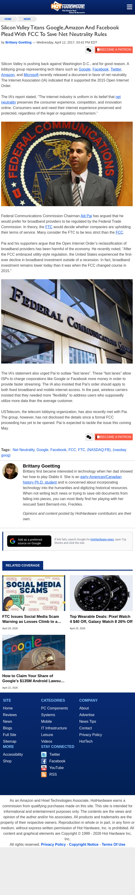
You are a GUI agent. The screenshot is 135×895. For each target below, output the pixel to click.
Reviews (10, 715)
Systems (48, 715)
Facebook (101, 69)
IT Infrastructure (54, 728)
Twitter (116, 69)
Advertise (87, 715)
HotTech (86, 741)
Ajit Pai (86, 216)
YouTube (56, 768)
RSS (53, 774)
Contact (85, 728)
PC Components (54, 708)
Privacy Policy (90, 735)
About (84, 708)
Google (85, 69)
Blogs (7, 728)
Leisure (47, 735)
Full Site (9, 735)
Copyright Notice (83, 844)
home (8, 19)
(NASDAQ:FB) (99, 450)
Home (8, 708)
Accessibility (13, 754)
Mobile (46, 721)
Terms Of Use (113, 844)
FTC (49, 227)
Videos (46, 741)
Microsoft (31, 75)
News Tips (87, 721)
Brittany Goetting (41, 465)
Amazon (8, 75)
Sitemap (9, 741)
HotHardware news (102, 539)
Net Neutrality (23, 450)
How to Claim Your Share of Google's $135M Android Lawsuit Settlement (32, 679)
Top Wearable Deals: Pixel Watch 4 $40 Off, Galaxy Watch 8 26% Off (101, 619)
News (27, 19)
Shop (7, 761)
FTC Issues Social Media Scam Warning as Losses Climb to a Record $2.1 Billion (30, 619)
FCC (119, 232)
